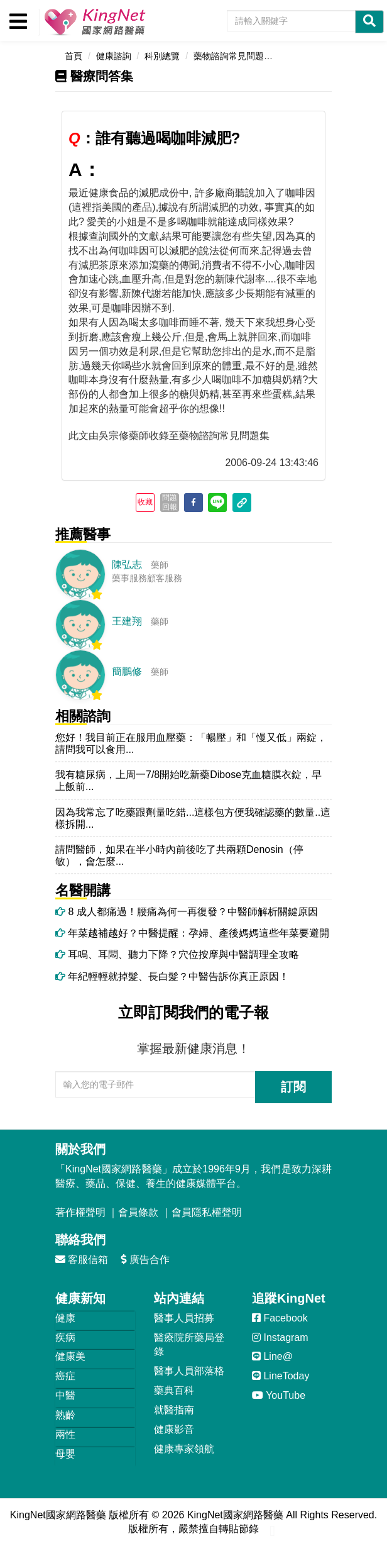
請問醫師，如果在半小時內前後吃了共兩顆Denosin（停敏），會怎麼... (179, 855)
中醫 (65, 1395)
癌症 (65, 1376)
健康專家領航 (184, 1448)
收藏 (145, 502)
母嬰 (65, 1454)
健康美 (70, 1356)
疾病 (65, 1337)
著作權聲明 (80, 1212)
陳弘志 (127, 564)
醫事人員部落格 (189, 1370)
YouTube (278, 1395)
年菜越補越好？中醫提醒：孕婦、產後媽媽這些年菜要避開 (192, 933)
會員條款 (138, 1212)
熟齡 (65, 1415)
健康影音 (174, 1429)
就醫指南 (174, 1409)
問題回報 (169, 502)
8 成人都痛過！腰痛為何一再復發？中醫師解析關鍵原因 (186, 911)
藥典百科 (174, 1390)
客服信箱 (81, 1259)
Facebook (280, 1318)
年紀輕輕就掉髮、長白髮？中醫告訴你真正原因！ (172, 976)
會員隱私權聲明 (207, 1212)
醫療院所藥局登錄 (189, 1344)
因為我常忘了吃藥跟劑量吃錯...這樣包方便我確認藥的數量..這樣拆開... (192, 818)
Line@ (272, 1356)
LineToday (280, 1376)
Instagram (280, 1337)
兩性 (65, 1434)
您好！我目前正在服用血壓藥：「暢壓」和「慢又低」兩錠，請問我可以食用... (191, 743)
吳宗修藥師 (124, 435)
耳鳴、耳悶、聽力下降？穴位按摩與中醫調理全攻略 (177, 954)
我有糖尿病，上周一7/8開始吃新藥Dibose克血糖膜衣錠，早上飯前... (188, 780)
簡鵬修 (127, 671)
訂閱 (293, 1087)
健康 (65, 1318)
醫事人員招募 (184, 1318)
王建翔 (127, 621)
